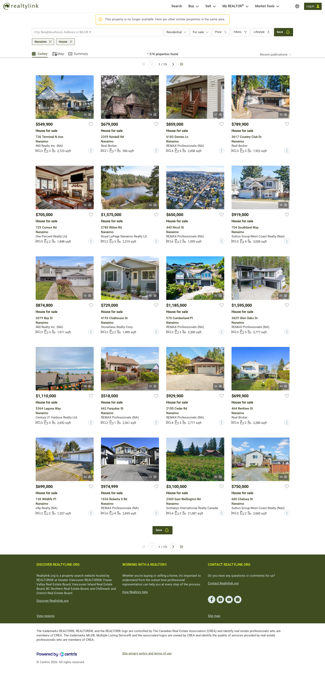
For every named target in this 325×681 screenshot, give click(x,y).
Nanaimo (41, 41)
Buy (191, 6)
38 (283, 476)
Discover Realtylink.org (52, 601)
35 (153, 386)
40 (153, 295)
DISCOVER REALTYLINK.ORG (58, 565)
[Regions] (297, 6)
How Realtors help (135, 592)
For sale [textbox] (198, 32)
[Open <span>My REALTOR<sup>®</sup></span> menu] (247, 6)
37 (218, 114)
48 (87, 386)
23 (153, 476)
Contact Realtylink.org (223, 583)
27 (218, 205)
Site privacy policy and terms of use (147, 653)
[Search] (177, 6)
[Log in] (313, 6)
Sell (208, 6)
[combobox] (97, 32)
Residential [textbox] (174, 32)
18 (153, 114)
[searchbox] (94, 32)
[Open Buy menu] (197, 6)
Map (60, 54)
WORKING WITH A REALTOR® (144, 565)
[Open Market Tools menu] (277, 6)
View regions (45, 616)
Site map (214, 616)
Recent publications (273, 54)
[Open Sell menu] (214, 6)
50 (87, 114)
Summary (81, 54)
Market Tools (264, 6)
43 (87, 476)
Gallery (43, 54)
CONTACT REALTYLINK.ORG (229, 565)
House (63, 41)
